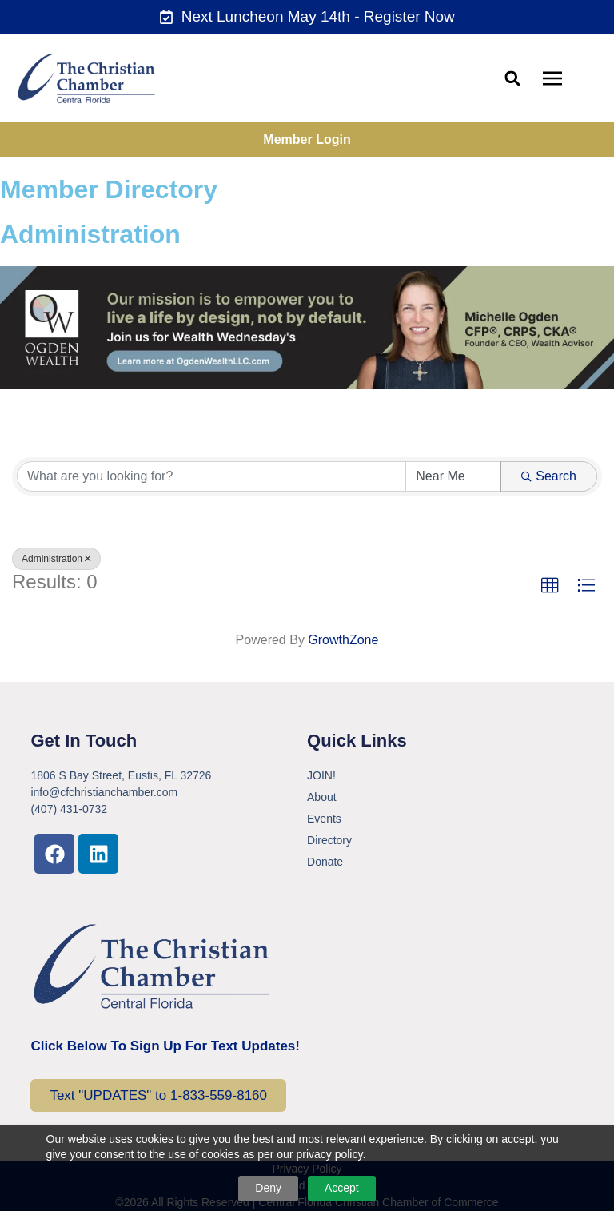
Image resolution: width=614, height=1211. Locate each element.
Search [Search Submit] (548, 476)
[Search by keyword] (211, 476)
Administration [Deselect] (56, 558)
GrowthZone (343, 640)
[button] (512, 78)
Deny (268, 1187)
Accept (342, 1187)
